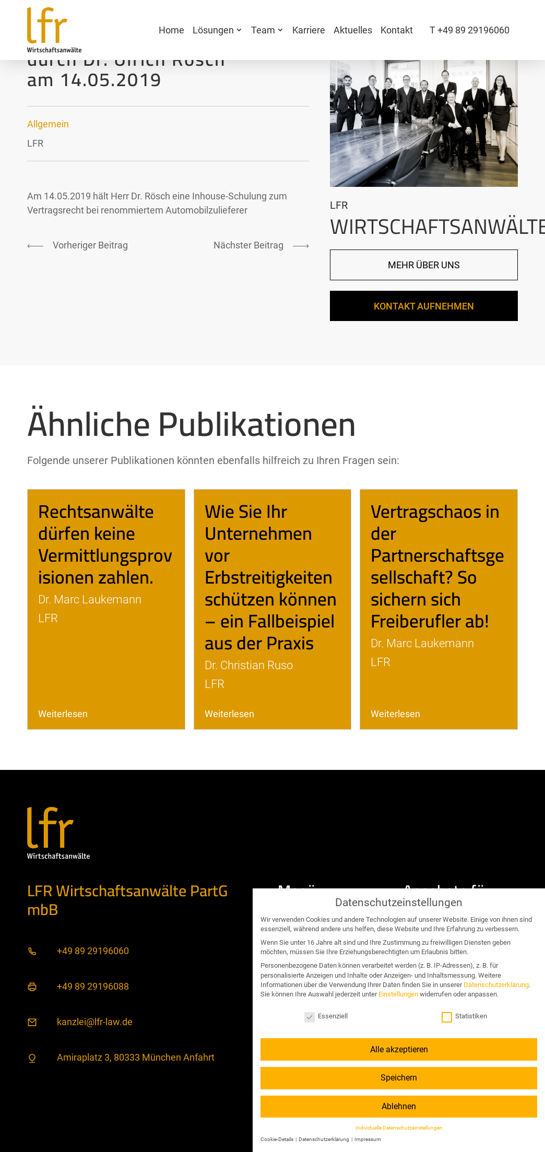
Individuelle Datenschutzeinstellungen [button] (399, 1128)
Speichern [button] (399, 1078)
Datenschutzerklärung (496, 985)
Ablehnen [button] (399, 1106)
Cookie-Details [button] (277, 1139)
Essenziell (326, 1016)
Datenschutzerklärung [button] (324, 1139)
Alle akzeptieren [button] (399, 1049)
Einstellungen (398, 994)
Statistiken (464, 1016)
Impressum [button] (367, 1139)
